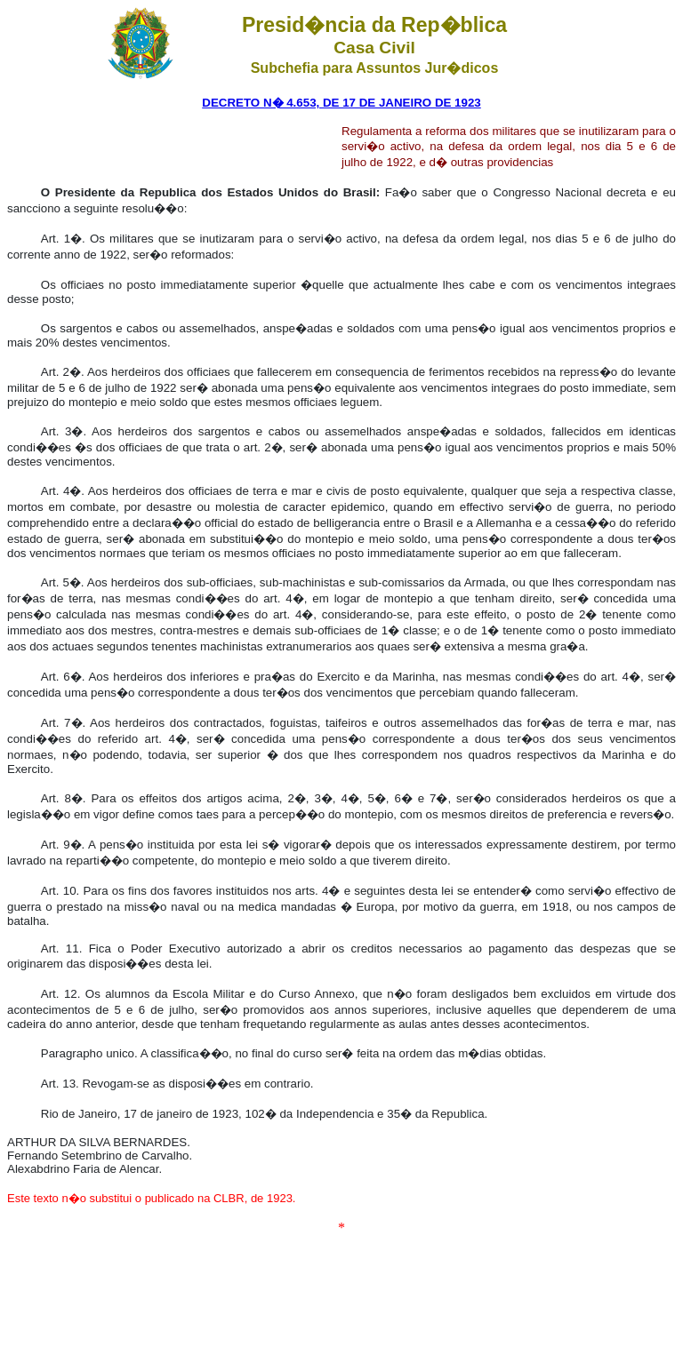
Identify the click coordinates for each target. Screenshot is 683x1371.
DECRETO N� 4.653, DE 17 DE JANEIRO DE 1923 (341, 102)
